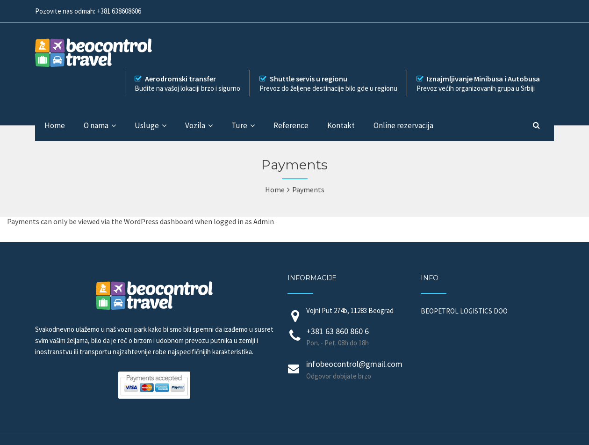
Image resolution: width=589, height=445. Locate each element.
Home (54, 125)
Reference (291, 125)
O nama (96, 125)
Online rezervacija (403, 125)
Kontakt (341, 125)
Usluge (147, 125)
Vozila (195, 125)
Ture (239, 125)
